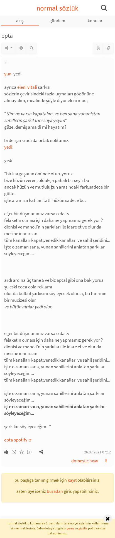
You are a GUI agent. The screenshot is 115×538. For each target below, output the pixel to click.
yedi (8, 147)
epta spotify (16, 440)
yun (7, 74)
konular (95, 20)
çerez (70, 528)
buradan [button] (55, 491)
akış (20, 20)
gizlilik (83, 528)
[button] (41, 452)
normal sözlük (57, 8)
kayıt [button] (72, 480)
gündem (57, 20)
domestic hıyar (85, 460)
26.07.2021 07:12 (97, 452)
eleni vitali (27, 87)
